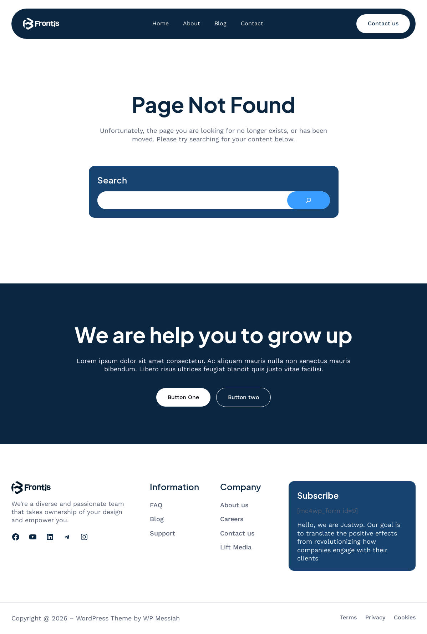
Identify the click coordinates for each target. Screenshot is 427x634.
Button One (183, 397)
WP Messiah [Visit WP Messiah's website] (161, 618)
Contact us (383, 23)
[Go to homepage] (41, 24)
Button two (243, 397)
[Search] (308, 200)
